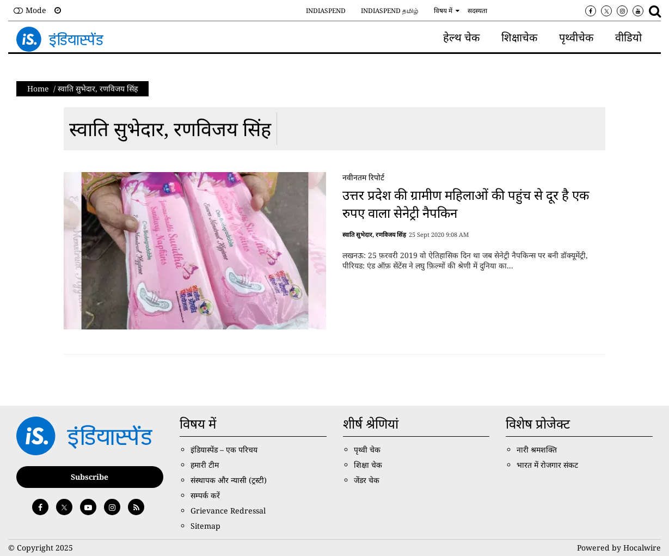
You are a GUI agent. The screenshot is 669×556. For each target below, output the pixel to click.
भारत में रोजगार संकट (547, 465)
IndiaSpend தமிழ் (390, 10)
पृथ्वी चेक (367, 449)
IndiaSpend (326, 10)
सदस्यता (477, 10)
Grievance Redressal (228, 510)
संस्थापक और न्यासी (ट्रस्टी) (229, 480)
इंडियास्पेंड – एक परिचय (224, 449)
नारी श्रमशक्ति (537, 449)
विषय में (443, 10)
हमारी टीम (205, 465)
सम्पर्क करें (205, 495)
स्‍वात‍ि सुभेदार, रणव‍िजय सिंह (170, 128)
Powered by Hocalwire (619, 547)
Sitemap (205, 526)
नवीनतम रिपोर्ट (363, 177)
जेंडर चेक (366, 480)
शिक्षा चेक (368, 465)
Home (38, 88)
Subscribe (89, 477)
